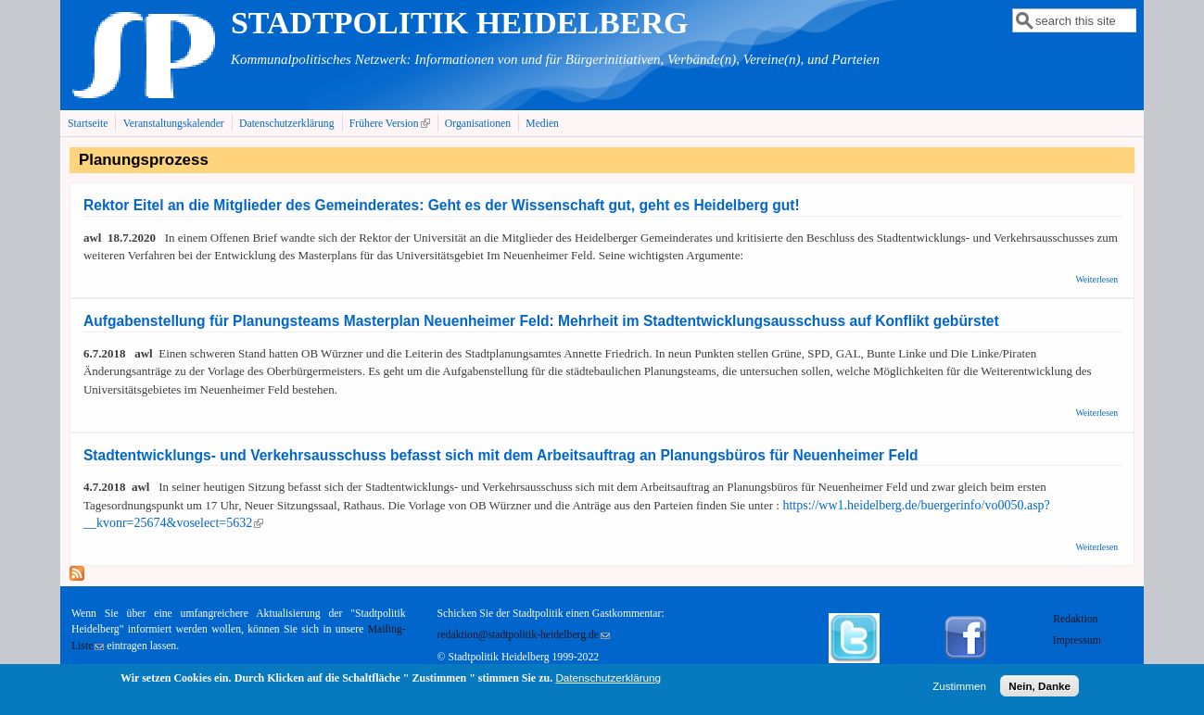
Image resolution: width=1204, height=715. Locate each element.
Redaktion (1076, 619)
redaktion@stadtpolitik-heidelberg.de (523, 635)
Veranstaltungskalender (173, 124)
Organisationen (478, 124)
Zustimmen (959, 690)
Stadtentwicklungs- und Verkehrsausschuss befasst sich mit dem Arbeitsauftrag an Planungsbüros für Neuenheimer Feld (501, 455)
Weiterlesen (1096, 279)
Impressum (1077, 640)
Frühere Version (391, 123)
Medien (542, 124)
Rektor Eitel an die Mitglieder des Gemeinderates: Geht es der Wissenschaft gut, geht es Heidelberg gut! (441, 205)
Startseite (88, 124)
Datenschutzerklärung (287, 124)
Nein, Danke (1039, 690)
